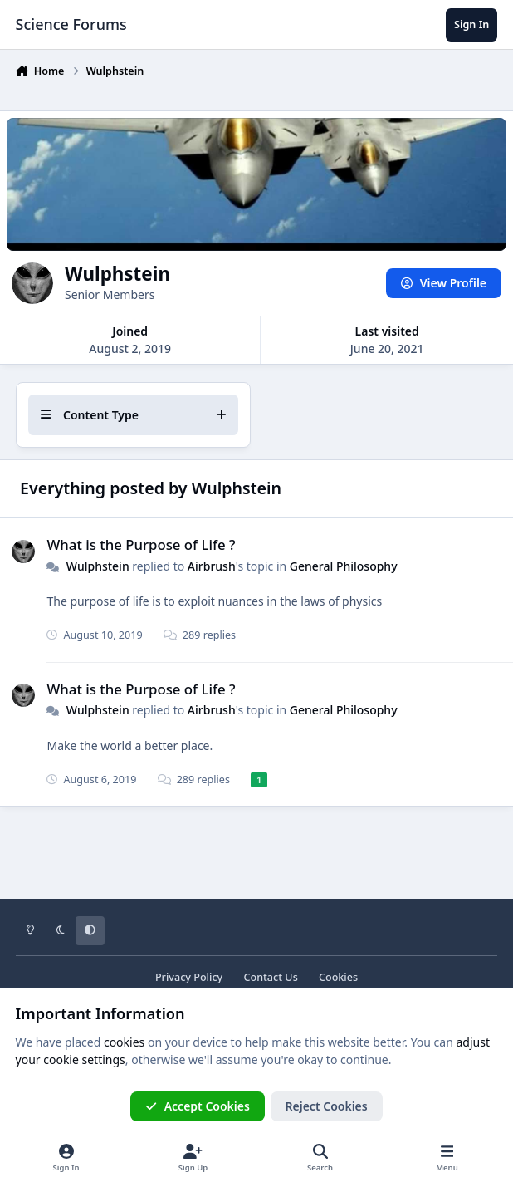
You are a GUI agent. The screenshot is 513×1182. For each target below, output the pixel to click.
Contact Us (270, 977)
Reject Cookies (327, 1106)
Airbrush (211, 565)
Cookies (338, 977)
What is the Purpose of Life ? (140, 544)
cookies (124, 1042)
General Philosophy (343, 565)
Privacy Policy (188, 977)
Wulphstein (97, 565)
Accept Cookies (197, 1106)
